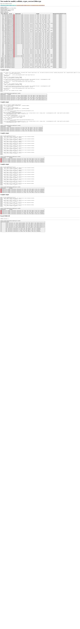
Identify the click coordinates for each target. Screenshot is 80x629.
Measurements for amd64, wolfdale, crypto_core (8, 5)
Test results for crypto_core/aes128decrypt (38, 5)
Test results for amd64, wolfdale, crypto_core (23, 5)
